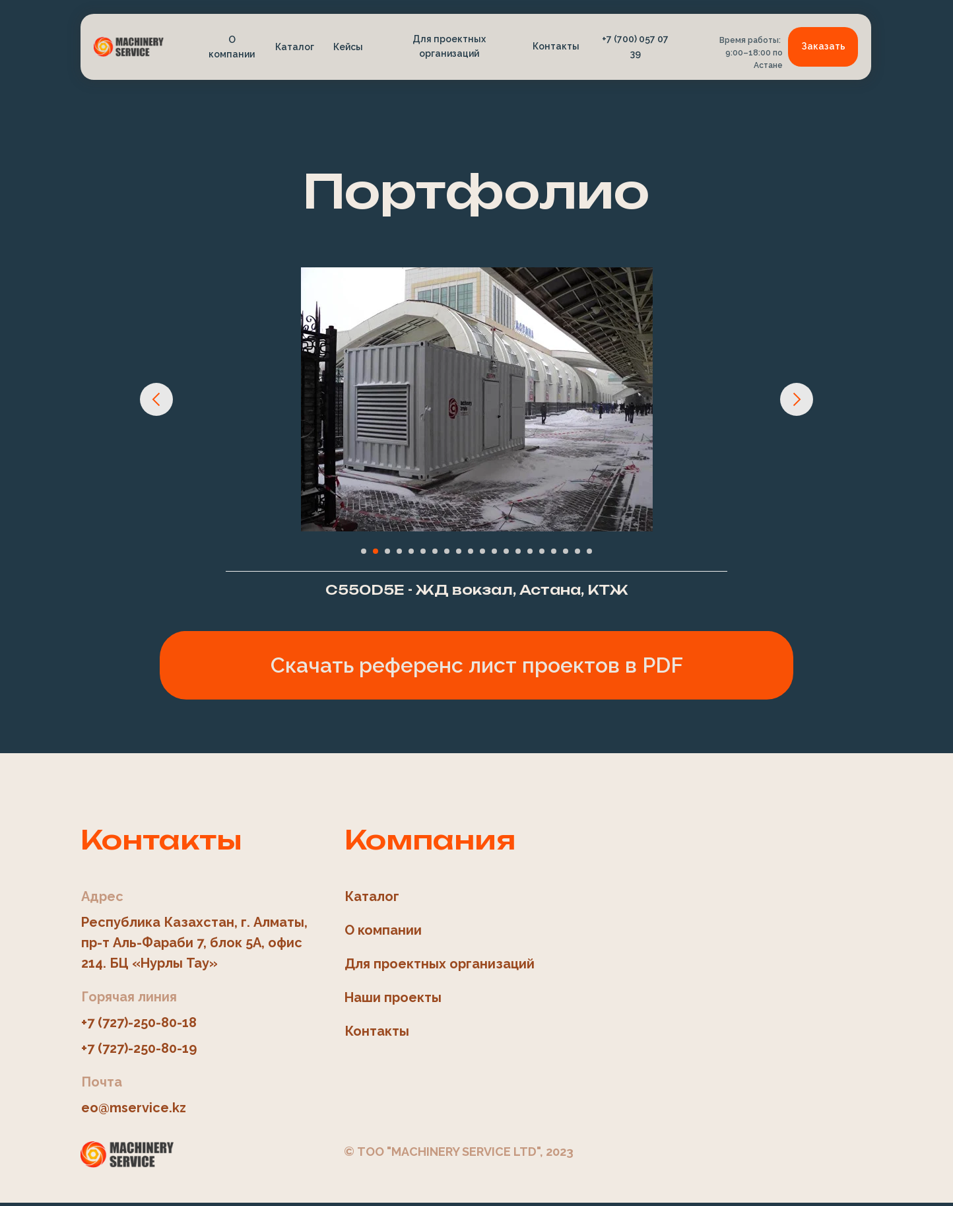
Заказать (823, 46)
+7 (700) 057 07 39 (635, 46)
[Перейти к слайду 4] (399, 551)
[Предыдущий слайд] (156, 399)
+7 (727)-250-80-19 (139, 1048)
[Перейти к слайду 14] (518, 551)
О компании (232, 46)
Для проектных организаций (449, 46)
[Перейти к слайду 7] (435, 551)
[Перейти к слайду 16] (541, 551)
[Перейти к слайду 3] (387, 551)
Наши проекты (393, 997)
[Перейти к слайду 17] (553, 551)
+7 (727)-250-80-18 (139, 1022)
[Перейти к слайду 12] (494, 551)
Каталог (294, 47)
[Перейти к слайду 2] (375, 551)
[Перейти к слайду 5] (411, 551)
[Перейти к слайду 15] (530, 551)
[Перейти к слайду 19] (577, 551)
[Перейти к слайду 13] (506, 551)
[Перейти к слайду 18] (565, 551)
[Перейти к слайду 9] (458, 551)
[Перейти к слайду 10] (470, 551)
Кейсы (348, 47)
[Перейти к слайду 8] (446, 551)
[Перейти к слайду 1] (363, 551)
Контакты (556, 46)
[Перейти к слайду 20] (589, 551)
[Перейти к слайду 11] (482, 551)
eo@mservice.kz (133, 1108)
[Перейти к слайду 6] (423, 551)
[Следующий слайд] (796, 399)
